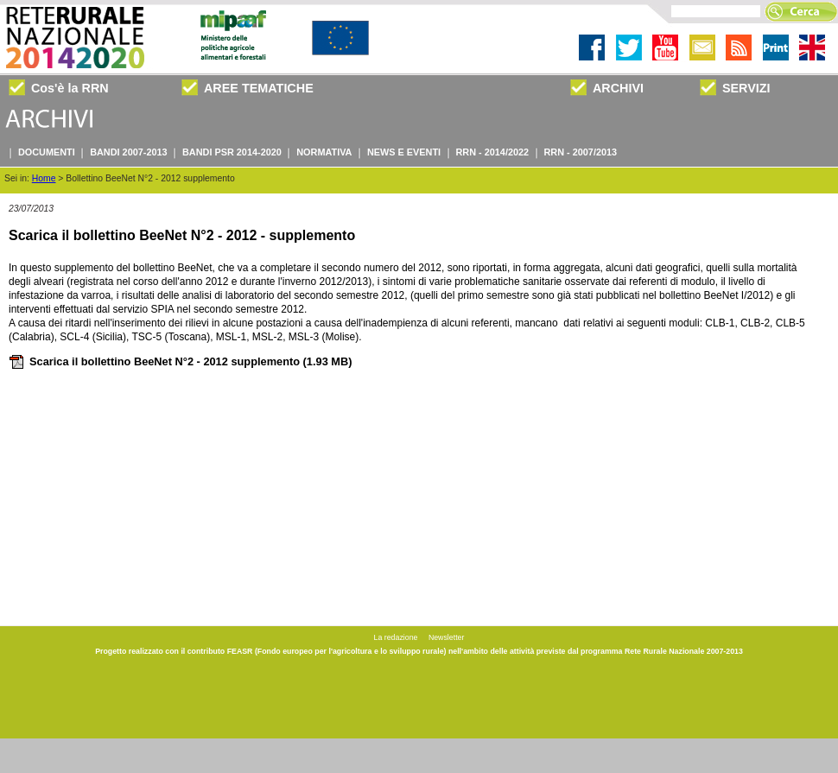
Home (44, 178)
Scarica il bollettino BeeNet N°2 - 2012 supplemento (180, 361)
